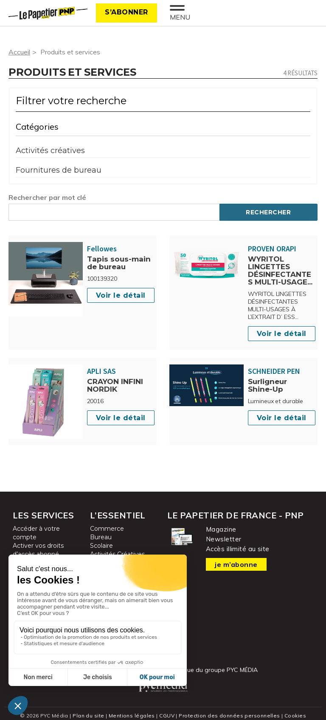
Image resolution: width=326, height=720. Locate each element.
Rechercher (268, 212)
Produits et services (70, 52)
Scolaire (101, 545)
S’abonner (126, 12)
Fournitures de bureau (58, 170)
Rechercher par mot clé (47, 197)
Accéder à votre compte (36, 533)
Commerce (107, 528)
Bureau (101, 537)
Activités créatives (50, 150)
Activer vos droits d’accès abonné (38, 550)
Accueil (19, 52)
